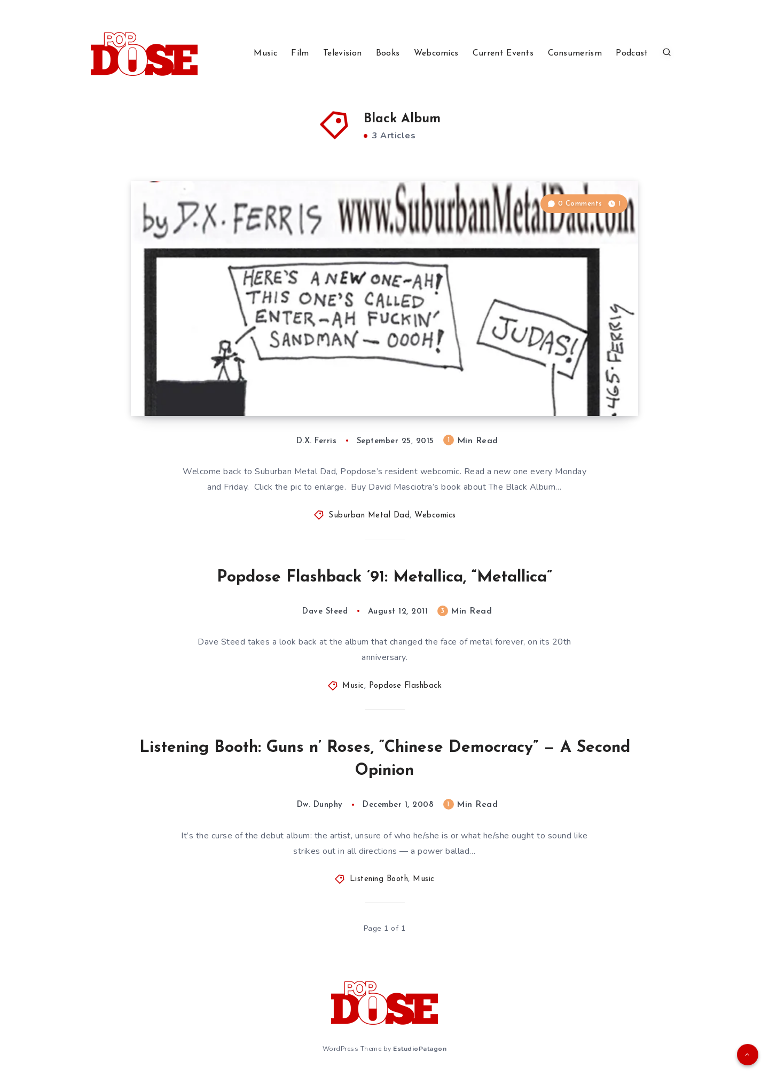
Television (342, 53)
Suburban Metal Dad (369, 516)
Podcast (632, 53)
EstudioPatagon (419, 1048)
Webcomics (436, 53)
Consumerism (575, 53)
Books (388, 53)
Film (300, 53)
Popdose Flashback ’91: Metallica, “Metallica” (384, 577)
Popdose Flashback (405, 686)
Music (265, 53)
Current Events (503, 53)
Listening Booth (379, 879)
